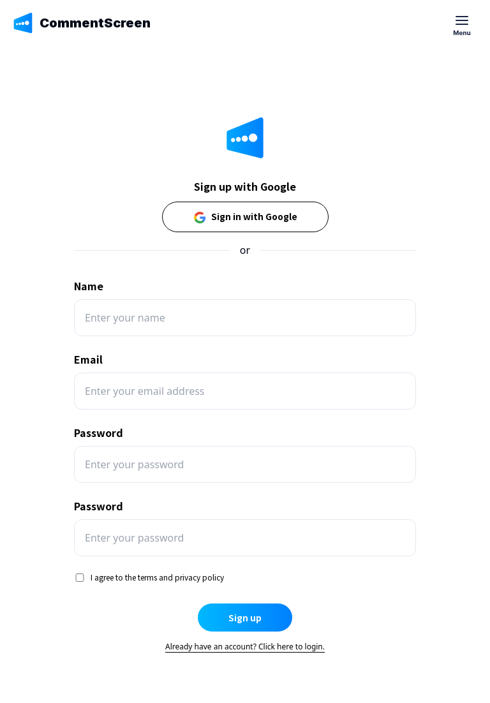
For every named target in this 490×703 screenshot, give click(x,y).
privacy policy (199, 577)
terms (147, 577)
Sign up (245, 617)
